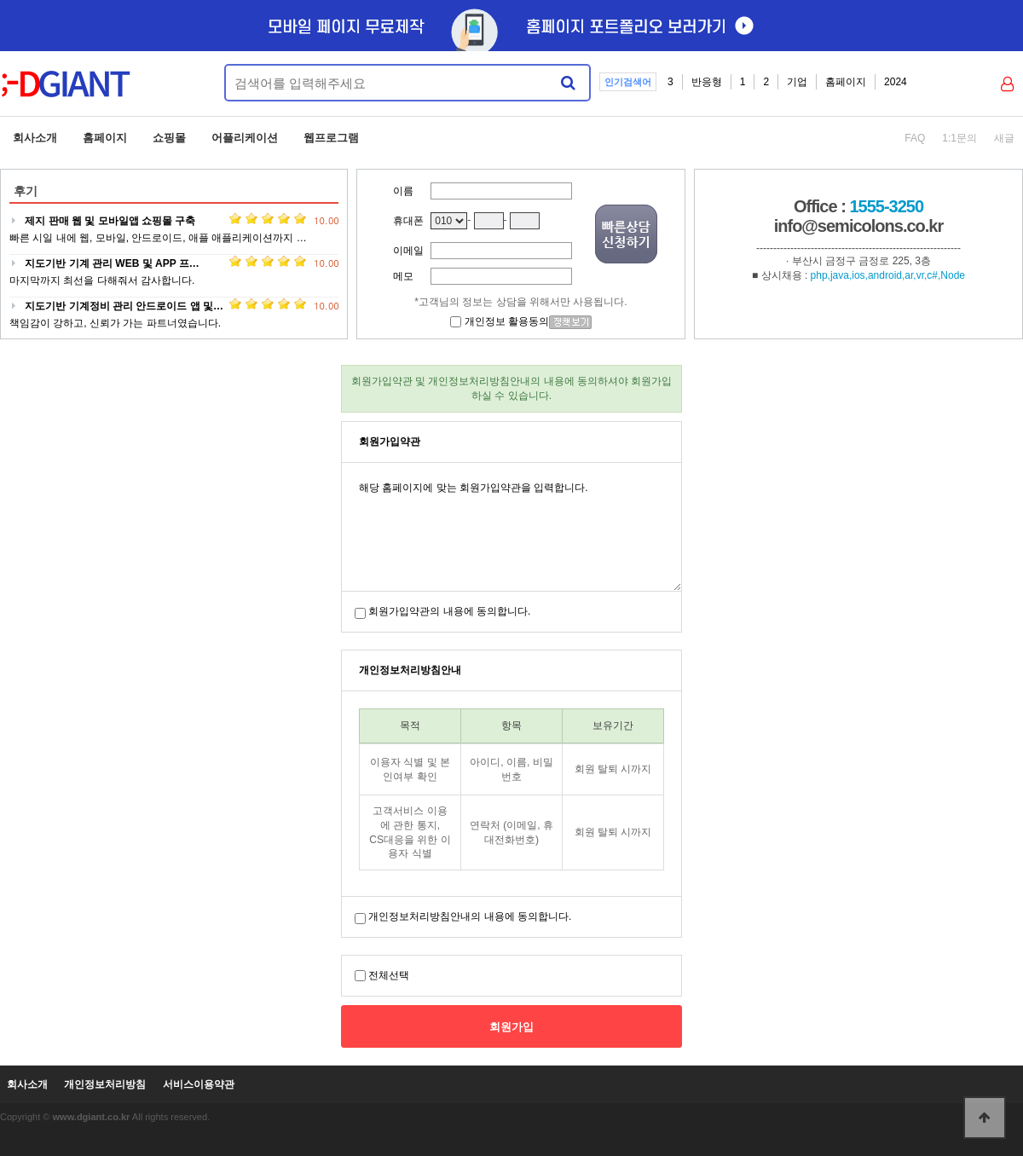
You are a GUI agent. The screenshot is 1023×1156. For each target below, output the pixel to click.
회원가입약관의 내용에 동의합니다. (449, 611)
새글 (1004, 138)
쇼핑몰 (169, 137)
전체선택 (388, 975)
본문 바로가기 (0, 0)
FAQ (915, 138)
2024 (895, 82)
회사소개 (35, 137)
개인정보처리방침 (105, 1084)
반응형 (706, 82)
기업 (797, 82)
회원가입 (511, 1026)
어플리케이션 (244, 137)
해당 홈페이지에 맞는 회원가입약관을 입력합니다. (511, 527)
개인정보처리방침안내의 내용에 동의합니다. (469, 916)
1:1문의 (959, 138)
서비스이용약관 (198, 1084)
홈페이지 (845, 82)
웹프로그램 (331, 137)
